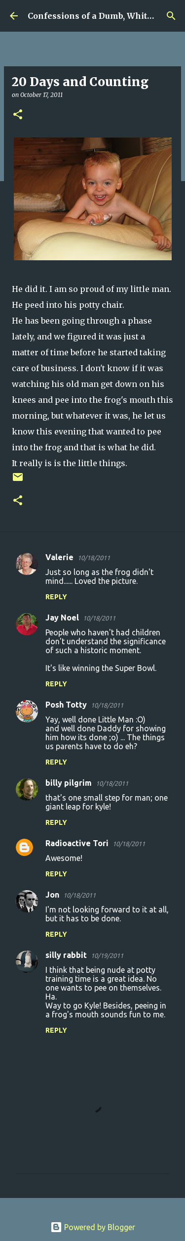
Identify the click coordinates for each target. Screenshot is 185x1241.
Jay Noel (62, 617)
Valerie (59, 557)
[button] (18, 115)
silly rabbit (66, 955)
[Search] (171, 16)
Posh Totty (66, 704)
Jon (52, 894)
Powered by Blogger (92, 1227)
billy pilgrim (68, 782)
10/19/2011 (107, 955)
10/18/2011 (93, 557)
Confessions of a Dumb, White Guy (99, 16)
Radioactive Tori (77, 843)
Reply (56, 597)
